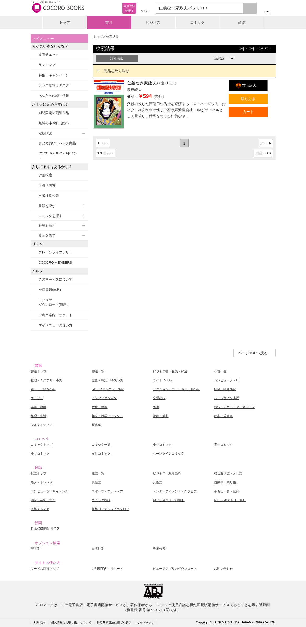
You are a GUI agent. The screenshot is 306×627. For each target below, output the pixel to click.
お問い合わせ (223, 568)
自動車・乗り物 (225, 482)
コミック (197, 22)
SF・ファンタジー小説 (108, 389)
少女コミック (40, 453)
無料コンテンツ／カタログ (110, 509)
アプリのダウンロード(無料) (53, 302)
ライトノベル (162, 380)
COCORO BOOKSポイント (58, 155)
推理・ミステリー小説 (46, 380)
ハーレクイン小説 (226, 398)
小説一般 (220, 371)
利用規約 (39, 622)
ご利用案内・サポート (55, 315)
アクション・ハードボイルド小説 (176, 389)
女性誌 (157, 482)
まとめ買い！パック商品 (57, 143)
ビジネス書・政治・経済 (170, 371)
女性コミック (101, 453)
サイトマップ (145, 622)
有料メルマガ (40, 509)
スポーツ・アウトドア (107, 491)
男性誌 (96, 482)
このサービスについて (55, 279)
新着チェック (49, 55)
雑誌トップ (38, 473)
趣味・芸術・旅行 (43, 500)
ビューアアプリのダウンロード (175, 568)
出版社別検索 (49, 196)
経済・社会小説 (225, 389)
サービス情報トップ (45, 568)
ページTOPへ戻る (253, 353)
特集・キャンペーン (54, 75)
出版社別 (98, 548)
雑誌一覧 (98, 473)
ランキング (47, 65)
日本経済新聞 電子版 (45, 529)
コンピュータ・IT (226, 380)
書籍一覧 (98, 371)
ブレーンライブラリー (55, 252)
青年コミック (223, 444)
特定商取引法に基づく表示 (114, 622)
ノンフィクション (104, 398)
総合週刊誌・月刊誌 (228, 473)
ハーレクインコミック (168, 453)
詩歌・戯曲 (160, 416)
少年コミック (162, 444)
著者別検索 (47, 185)
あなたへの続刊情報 (54, 95)
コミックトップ (42, 444)
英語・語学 (38, 407)
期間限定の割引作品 (54, 113)
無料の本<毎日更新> (54, 123)
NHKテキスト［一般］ (230, 500)
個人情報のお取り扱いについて (71, 622)
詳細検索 (45, 175)
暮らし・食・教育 (226, 491)
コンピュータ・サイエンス (49, 491)
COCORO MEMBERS (55, 262)
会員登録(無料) (50, 290)
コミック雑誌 (101, 500)
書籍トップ (38, 371)
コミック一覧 (101, 444)
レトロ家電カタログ (54, 85)
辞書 (156, 407)
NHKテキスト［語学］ (168, 500)
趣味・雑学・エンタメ (107, 416)
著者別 (35, 548)
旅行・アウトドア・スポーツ (234, 407)
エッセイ (37, 398)
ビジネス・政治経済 (167, 473)
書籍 (109, 22)
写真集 (96, 425)
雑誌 (241, 22)
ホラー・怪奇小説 (43, 389)
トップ (64, 22)
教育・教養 (99, 407)
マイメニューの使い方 (55, 325)
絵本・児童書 (223, 416)
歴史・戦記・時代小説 (107, 380)
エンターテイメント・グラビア (175, 491)
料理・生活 (38, 416)
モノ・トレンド (42, 482)
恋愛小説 (159, 398)
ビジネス (153, 22)
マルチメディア (42, 425)
